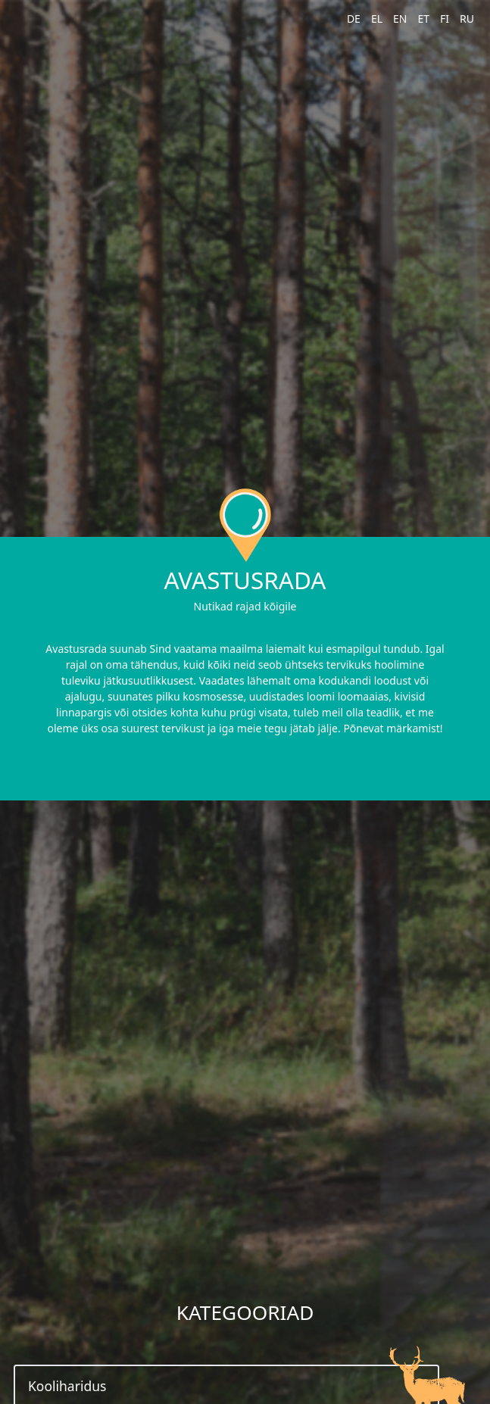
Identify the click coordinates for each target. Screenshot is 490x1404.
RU (467, 18)
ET (423, 18)
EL (376, 18)
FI (444, 18)
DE (353, 18)
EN (400, 18)
